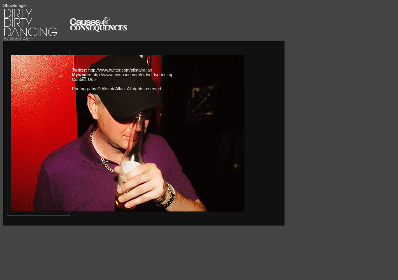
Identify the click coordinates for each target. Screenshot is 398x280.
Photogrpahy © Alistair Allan (98, 88)
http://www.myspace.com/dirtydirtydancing (132, 74)
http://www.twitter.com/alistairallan (120, 70)
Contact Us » (84, 79)
